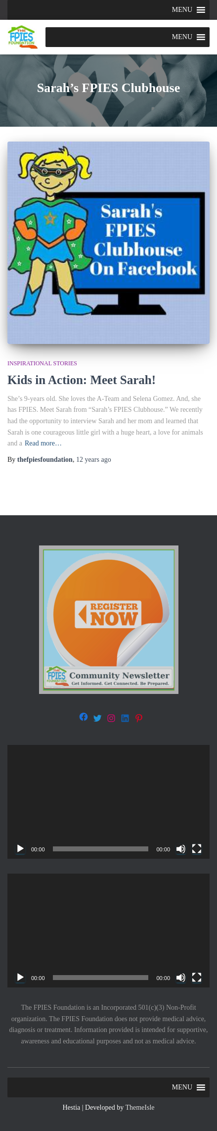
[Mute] (181, 849)
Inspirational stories (42, 363)
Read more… (43, 443)
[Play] (20, 849)
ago (93, 459)
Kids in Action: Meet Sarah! (81, 380)
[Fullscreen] (197, 849)
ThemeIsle (139, 1107)
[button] (182, 10)
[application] (108, 802)
